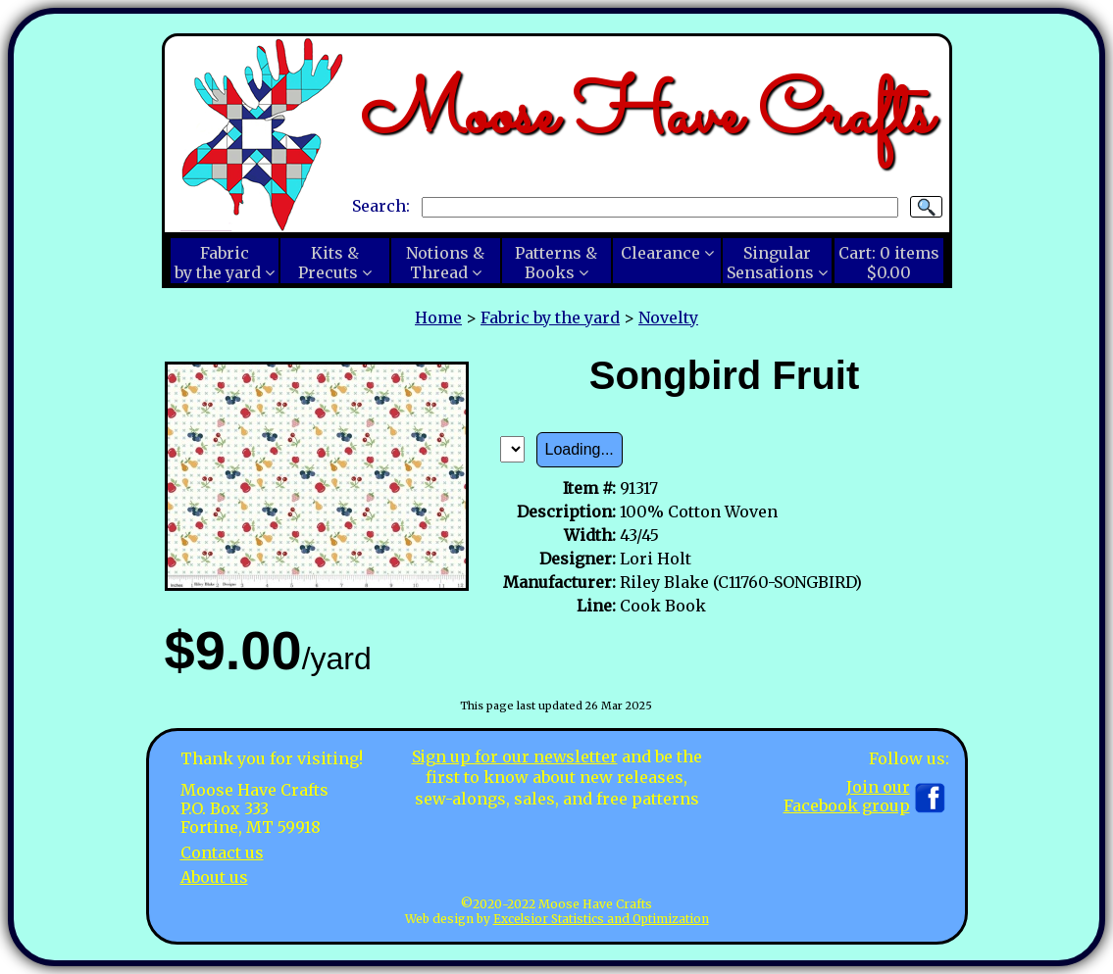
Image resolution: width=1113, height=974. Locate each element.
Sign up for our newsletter (515, 756)
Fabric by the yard (550, 317)
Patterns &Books (556, 262)
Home (438, 317)
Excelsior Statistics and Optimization (601, 918)
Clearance (660, 253)
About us (214, 877)
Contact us (222, 852)
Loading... (579, 449)
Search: (381, 206)
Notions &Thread (445, 262)
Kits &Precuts (328, 262)
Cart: (888, 262)
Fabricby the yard (218, 262)
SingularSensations (770, 262)
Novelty (668, 317)
